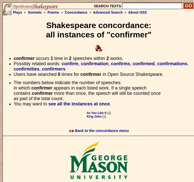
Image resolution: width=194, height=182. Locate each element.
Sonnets (35, 12)
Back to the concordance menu (99, 131)
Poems (53, 12)
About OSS (137, 12)
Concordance (76, 12)
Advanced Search (108, 12)
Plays (17, 12)
